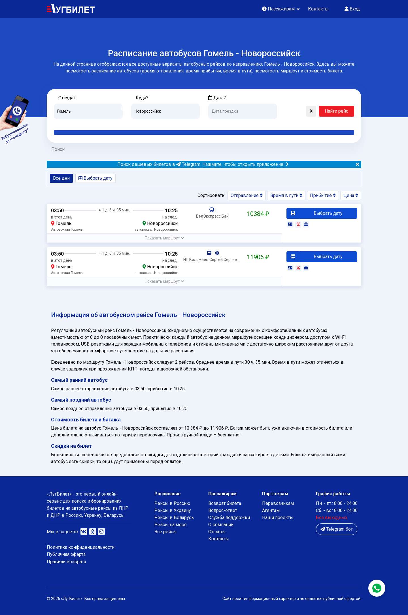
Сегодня (216, 123)
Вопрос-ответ (222, 510)
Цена (350, 195)
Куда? (142, 97)
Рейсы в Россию (172, 503)
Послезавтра (255, 123)
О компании (220, 524)
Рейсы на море (170, 524)
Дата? (217, 97)
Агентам (271, 510)
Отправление (247, 195)
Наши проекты (278, 517)
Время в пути (286, 195)
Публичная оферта (66, 554)
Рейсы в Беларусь (174, 517)
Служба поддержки (229, 517)
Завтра (231, 123)
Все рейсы (165, 531)
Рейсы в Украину (172, 510)
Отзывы (217, 531)
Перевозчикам (278, 503)
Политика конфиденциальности (80, 547)
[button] (284, 111)
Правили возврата (66, 561)
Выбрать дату (95, 178)
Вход (352, 9)
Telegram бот (336, 529)
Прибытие (323, 195)
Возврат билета (224, 503)
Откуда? (67, 97)
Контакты (318, 9)
